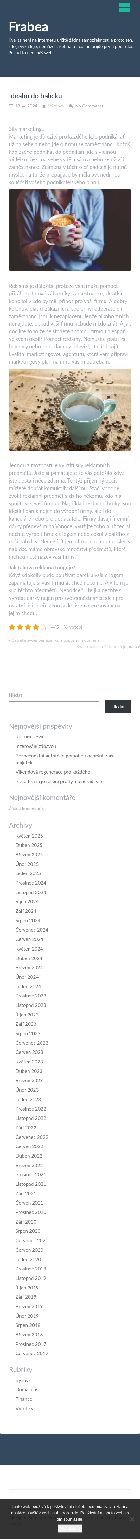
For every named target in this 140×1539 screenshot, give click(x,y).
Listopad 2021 (31, 1184)
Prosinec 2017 (31, 1344)
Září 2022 (26, 1127)
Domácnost (28, 1389)
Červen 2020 (29, 1250)
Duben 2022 (29, 1156)
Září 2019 (26, 1297)
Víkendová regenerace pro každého (53, 772)
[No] (132, 1519)
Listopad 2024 (31, 892)
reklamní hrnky (103, 503)
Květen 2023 (29, 1061)
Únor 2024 (27, 977)
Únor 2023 (27, 1090)
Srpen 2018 (28, 1325)
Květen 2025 (29, 836)
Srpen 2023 (28, 1033)
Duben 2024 (29, 958)
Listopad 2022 (31, 1118)
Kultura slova (29, 736)
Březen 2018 (29, 1334)
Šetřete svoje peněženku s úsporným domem (55, 640)
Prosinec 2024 (31, 883)
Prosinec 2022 (31, 1109)
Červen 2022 (29, 1146)
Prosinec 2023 (31, 995)
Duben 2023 (29, 1071)
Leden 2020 (28, 1259)
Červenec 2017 (32, 1353)
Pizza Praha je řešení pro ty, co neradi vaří (60, 781)
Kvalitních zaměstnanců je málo (106, 646)
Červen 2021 (29, 1202)
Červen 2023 (29, 1052)
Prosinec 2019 (31, 1268)
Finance (24, 1399)
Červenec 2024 (32, 929)
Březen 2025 (29, 854)
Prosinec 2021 (31, 1174)
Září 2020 (26, 1221)
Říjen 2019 (27, 1287)
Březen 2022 (29, 1165)
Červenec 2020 (32, 1240)
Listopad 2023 (31, 1005)
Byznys (23, 1380)
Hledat (15, 695)
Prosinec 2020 (31, 1212)
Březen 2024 (29, 967)
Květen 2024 (29, 948)
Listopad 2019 (31, 1278)
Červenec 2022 (32, 1137)
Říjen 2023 (27, 1014)
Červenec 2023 (32, 1043)
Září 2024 (26, 911)
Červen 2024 (29, 939)
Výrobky (56, 105)
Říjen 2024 (27, 901)
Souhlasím (70, 1528)
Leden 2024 (28, 986)
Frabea (28, 26)
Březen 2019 (29, 1306)
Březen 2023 (29, 1080)
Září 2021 (26, 1193)
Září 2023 (26, 1024)
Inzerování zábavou (36, 746)
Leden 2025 (28, 873)
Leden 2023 (28, 1099)
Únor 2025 (27, 864)
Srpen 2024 (28, 920)
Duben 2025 (29, 845)
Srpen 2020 (28, 1231)
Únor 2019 (27, 1316)
